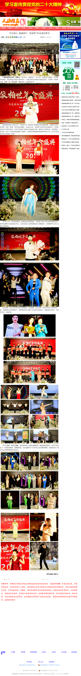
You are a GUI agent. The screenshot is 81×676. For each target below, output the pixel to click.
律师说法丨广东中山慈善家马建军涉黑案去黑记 (71, 139)
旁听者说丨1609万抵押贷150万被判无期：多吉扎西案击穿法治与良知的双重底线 (71, 126)
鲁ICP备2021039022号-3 (27, 665)
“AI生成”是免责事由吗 (68, 132)
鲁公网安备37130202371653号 (49, 665)
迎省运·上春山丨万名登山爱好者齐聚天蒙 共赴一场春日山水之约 (71, 145)
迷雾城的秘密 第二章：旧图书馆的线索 (71, 113)
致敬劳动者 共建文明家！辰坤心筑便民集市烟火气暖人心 (71, 97)
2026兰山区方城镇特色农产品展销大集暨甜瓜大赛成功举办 (71, 110)
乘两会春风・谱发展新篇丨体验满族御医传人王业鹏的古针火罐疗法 (71, 148)
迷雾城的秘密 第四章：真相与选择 (71, 100)
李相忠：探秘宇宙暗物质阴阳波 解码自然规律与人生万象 (71, 119)
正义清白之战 (65, 129)
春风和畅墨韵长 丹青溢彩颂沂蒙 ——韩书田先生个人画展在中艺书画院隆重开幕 (71, 135)
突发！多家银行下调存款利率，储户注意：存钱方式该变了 (71, 122)
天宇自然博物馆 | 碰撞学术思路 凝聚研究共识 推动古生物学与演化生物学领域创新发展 (71, 142)
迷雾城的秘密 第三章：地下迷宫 (71, 103)
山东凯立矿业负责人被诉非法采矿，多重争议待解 (71, 106)
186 (24, 37)
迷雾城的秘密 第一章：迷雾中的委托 (71, 116)
